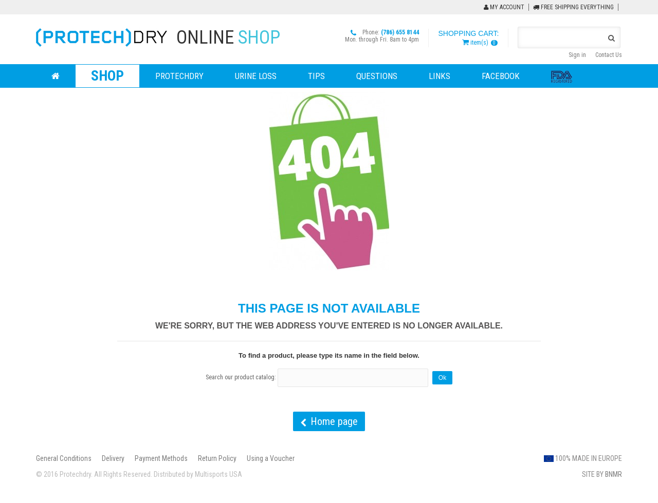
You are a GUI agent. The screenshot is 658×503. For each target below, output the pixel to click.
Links (439, 76)
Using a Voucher (271, 458)
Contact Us (608, 55)
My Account (504, 7)
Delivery (113, 458)
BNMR (613, 474)
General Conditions (64, 458)
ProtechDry (179, 76)
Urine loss (256, 76)
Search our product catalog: (241, 377)
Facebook (501, 76)
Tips (316, 76)
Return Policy (217, 458)
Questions (376, 76)
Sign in (577, 55)
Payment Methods (161, 458)
